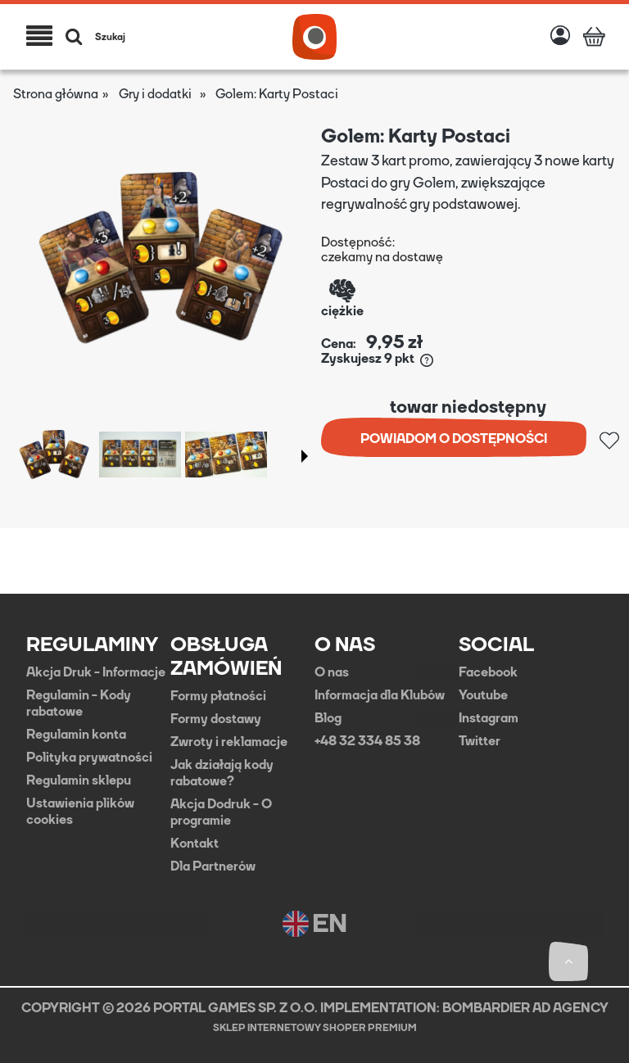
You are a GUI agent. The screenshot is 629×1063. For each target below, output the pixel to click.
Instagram (488, 718)
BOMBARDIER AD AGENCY (525, 1007)
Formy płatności (218, 696)
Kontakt (194, 843)
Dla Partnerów (213, 866)
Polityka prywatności (89, 757)
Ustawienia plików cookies (80, 811)
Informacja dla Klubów (379, 695)
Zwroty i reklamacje (228, 742)
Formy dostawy (215, 719)
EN (315, 924)
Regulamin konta (76, 734)
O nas (331, 672)
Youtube (483, 695)
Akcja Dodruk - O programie (221, 812)
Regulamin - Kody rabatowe (78, 703)
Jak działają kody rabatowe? (222, 773)
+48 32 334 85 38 (367, 741)
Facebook (488, 672)
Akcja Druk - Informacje (95, 672)
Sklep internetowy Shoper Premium (315, 1027)
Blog (328, 718)
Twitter (479, 741)
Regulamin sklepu (78, 780)
